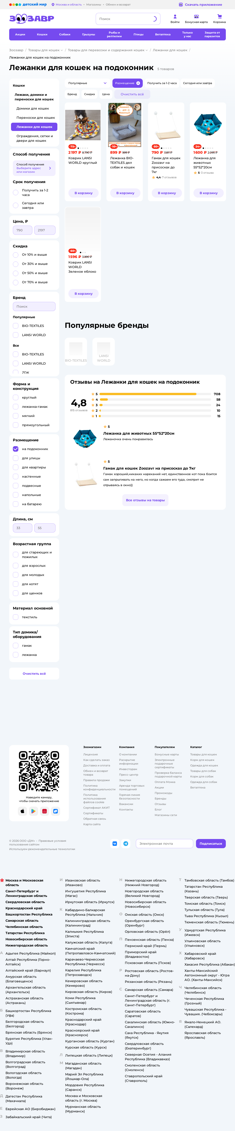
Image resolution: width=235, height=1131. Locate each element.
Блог (158, 809)
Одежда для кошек (204, 765)
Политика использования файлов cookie (94, 798)
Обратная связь (94, 818)
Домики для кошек (33, 108)
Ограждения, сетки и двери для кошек (35, 138)
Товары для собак (203, 771)
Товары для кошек (43, 50)
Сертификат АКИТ (96, 807)
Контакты (126, 809)
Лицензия (90, 754)
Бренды (160, 798)
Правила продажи (96, 780)
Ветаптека (197, 787)
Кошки (19, 85)
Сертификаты (93, 813)
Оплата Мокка (165, 782)
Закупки (125, 780)
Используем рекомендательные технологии (42, 849)
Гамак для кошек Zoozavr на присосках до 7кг (149, 468)
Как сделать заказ (96, 760)
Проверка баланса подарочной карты (168, 774)
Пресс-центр (128, 774)
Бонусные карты (167, 754)
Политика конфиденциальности (99, 787)
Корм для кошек (202, 760)
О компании (128, 754)
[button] (88, 83)
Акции (159, 787)
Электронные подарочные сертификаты (165, 763)
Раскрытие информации (128, 761)
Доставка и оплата (96, 765)
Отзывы (160, 804)
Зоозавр (16, 50)
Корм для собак (201, 776)
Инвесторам (128, 769)
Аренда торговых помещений (131, 787)
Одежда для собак (203, 782)
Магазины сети (166, 815)
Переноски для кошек (36, 118)
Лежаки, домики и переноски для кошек (34, 97)
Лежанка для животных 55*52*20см (138, 433)
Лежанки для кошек (170, 50)
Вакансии (126, 804)
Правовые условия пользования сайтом (37, 842)
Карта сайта (92, 824)
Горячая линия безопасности (129, 796)
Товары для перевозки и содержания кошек (106, 50)
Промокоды (163, 793)
